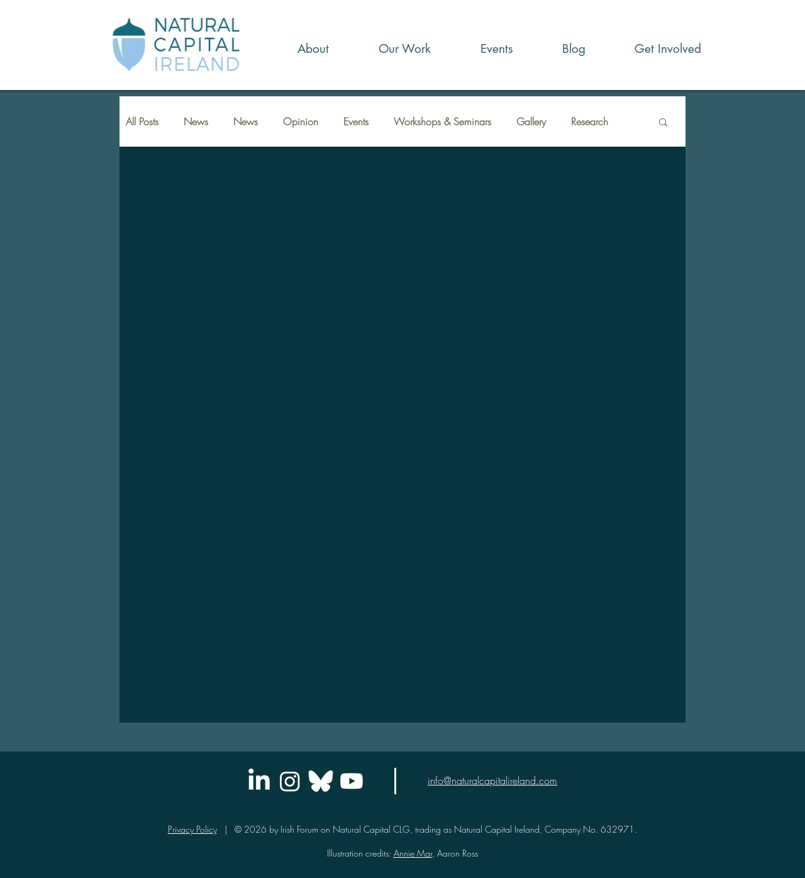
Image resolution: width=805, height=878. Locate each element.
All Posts (142, 121)
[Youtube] (351, 781)
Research (589, 121)
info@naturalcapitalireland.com (492, 780)
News (196, 121)
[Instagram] (290, 781)
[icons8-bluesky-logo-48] (321, 781)
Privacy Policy (192, 829)
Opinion (300, 121)
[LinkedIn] (259, 781)
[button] (389, 49)
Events (356, 121)
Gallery (531, 121)
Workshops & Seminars (442, 121)
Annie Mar (413, 853)
